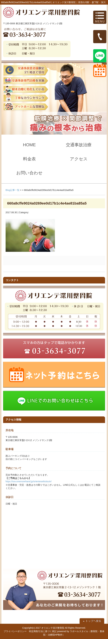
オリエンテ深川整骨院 (52, 628)
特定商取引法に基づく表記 (43, 631)
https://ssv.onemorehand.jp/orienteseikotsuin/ (29, 481)
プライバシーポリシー (15, 631)
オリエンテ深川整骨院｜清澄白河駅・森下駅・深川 (79, 2)
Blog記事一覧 (12, 190)
